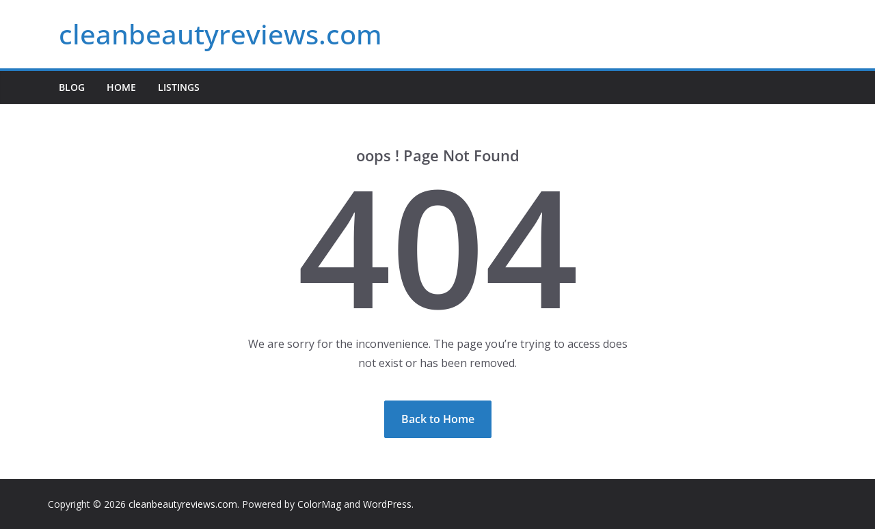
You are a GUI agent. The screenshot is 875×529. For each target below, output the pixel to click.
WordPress (387, 504)
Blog (72, 87)
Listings (179, 87)
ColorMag (319, 504)
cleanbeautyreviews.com (220, 34)
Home (121, 87)
